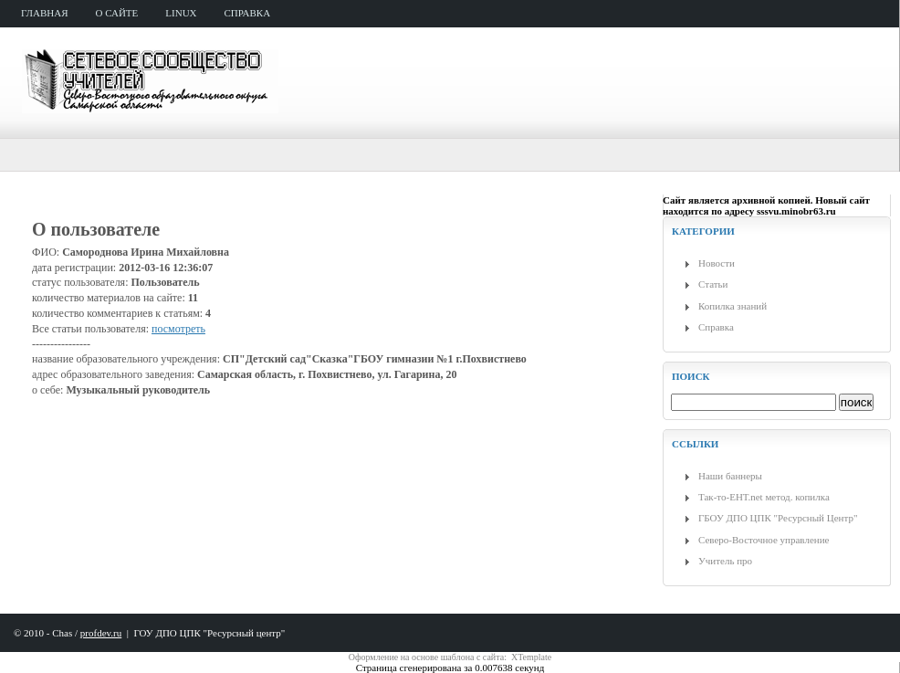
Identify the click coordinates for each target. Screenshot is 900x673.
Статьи (712, 284)
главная (44, 12)
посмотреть (178, 328)
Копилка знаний (732, 305)
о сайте (117, 12)
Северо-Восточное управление (763, 539)
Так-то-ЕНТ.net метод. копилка (764, 496)
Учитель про (725, 560)
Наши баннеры (730, 475)
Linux (180, 12)
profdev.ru (100, 632)
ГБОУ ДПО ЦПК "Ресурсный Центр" (777, 517)
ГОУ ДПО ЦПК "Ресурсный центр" (209, 632)
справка (248, 12)
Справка (716, 326)
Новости (716, 263)
